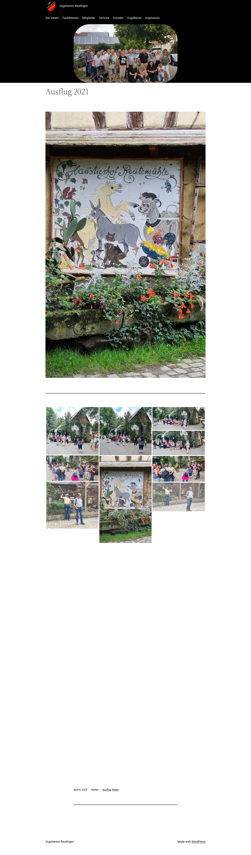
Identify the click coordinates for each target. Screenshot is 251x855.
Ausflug (106, 789)
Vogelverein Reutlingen (74, 6)
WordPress (199, 841)
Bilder (115, 789)
